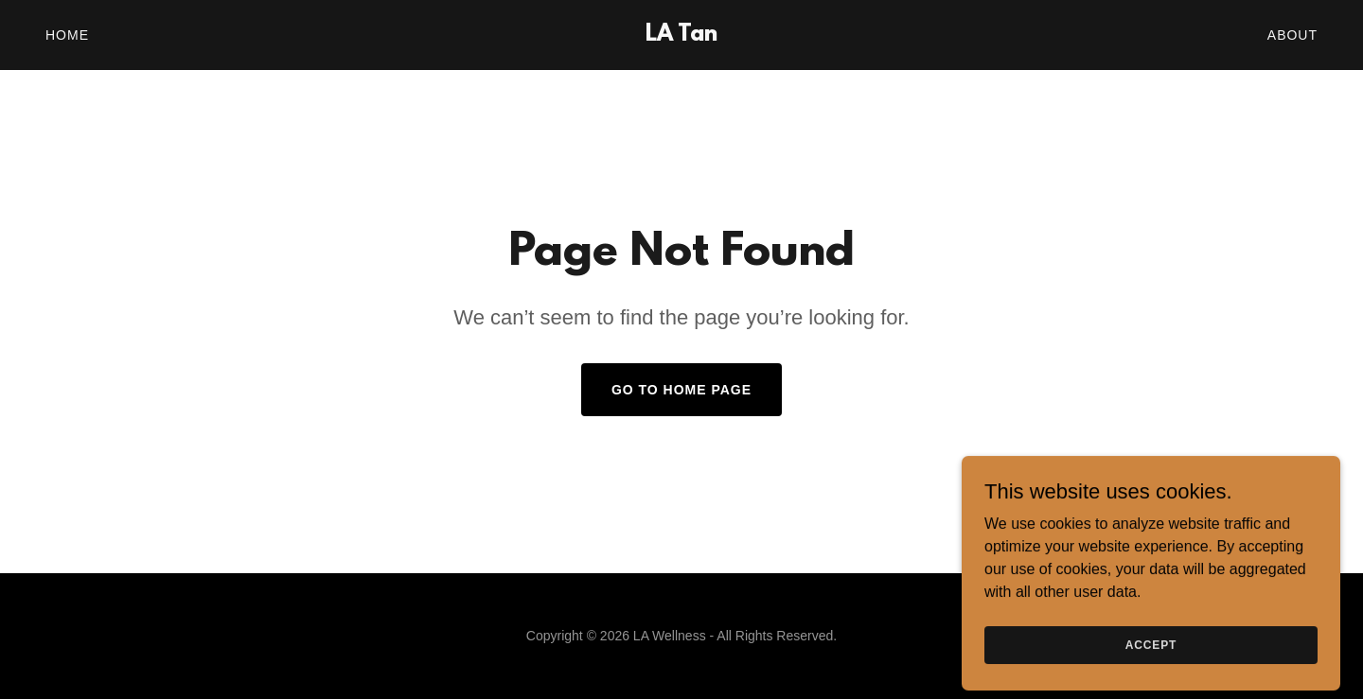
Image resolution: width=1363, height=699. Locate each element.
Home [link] (67, 35)
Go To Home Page (681, 389)
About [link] (1292, 35)
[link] (681, 35)
